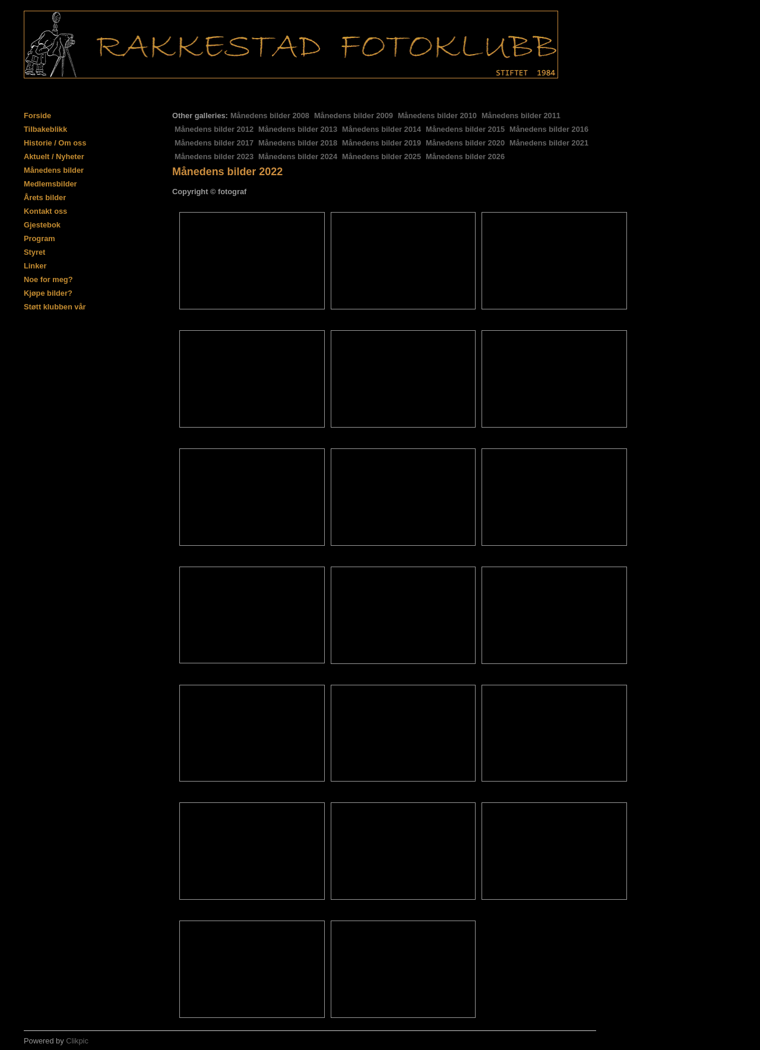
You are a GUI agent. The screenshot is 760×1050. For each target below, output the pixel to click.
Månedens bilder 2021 (548, 142)
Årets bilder (45, 197)
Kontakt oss (45, 211)
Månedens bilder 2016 (548, 129)
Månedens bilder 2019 (381, 142)
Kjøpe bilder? (48, 293)
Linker (35, 265)
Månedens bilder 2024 (297, 156)
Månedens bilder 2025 (381, 156)
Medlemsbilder (50, 183)
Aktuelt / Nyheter (54, 156)
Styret (34, 252)
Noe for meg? (48, 279)
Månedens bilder (54, 170)
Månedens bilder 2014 (381, 129)
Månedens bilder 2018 (297, 142)
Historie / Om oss (55, 142)
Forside (37, 115)
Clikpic (77, 1040)
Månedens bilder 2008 (269, 115)
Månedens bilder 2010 (437, 115)
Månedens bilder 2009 (353, 115)
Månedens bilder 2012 (214, 129)
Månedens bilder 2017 (214, 142)
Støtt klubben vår (55, 306)
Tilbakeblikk (45, 129)
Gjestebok (42, 224)
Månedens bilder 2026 (465, 156)
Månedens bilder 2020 (465, 142)
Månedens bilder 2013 (297, 129)
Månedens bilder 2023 (214, 156)
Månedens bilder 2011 (521, 115)
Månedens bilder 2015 (465, 129)
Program (39, 238)
